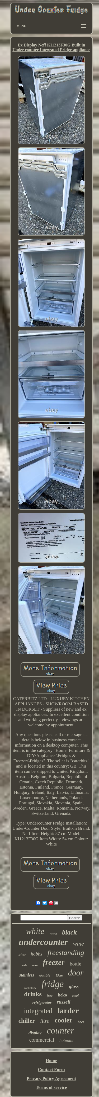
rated (53, 934)
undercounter (43, 942)
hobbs (36, 954)
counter (60, 1030)
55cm (59, 975)
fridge (52, 984)
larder (68, 1010)
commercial (41, 1040)
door (75, 972)
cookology (30, 987)
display (35, 1032)
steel (75, 996)
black (69, 932)
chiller (26, 1020)
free (50, 996)
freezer (53, 962)
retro (34, 965)
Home (51, 1060)
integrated (38, 1011)
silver (22, 955)
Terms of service (51, 1087)
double (44, 975)
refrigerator (41, 1002)
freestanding (66, 952)
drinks (33, 994)
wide (24, 965)
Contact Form (51, 1069)
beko (62, 995)
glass (74, 986)
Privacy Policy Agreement (51, 1078)
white (35, 931)
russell (63, 1002)
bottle (75, 964)
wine (78, 943)
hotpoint (66, 1040)
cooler (64, 1020)
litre (44, 1021)
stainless (26, 975)
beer (81, 1022)
